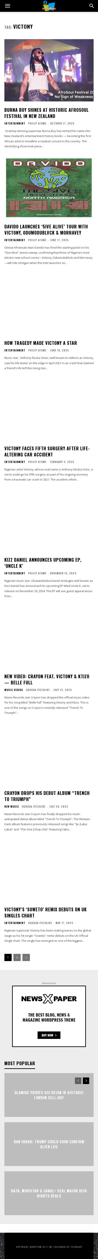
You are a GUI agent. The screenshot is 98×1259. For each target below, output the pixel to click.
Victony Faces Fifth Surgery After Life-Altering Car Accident (47, 451)
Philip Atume (37, 123)
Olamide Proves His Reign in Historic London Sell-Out (49, 1095)
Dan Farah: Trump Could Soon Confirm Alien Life (49, 1144)
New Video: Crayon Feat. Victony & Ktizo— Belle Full (46, 679)
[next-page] (26, 957)
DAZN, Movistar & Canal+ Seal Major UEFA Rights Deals (49, 1193)
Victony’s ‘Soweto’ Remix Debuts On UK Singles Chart (45, 912)
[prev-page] (78, 1080)
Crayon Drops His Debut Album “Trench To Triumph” (47, 796)
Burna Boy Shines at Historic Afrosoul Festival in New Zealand (46, 113)
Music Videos (13, 690)
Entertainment (14, 123)
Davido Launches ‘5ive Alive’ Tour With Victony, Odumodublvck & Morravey (46, 229)
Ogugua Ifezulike (38, 690)
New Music (11, 806)
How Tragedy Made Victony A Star (40, 343)
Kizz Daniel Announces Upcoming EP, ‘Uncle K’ (43, 562)
